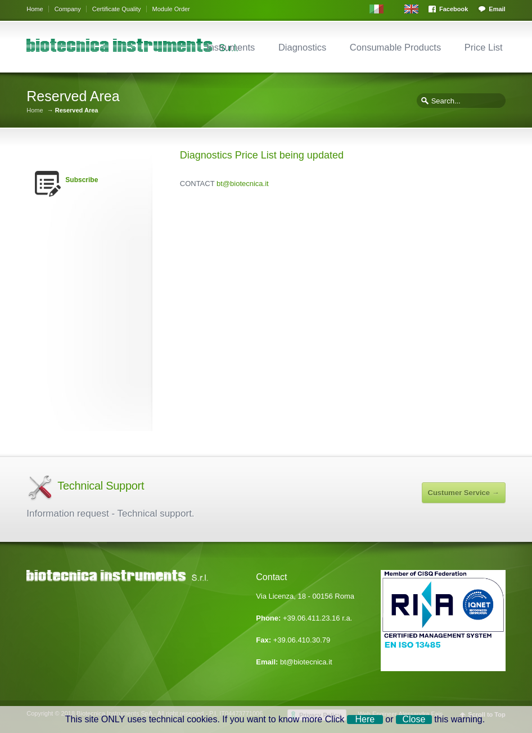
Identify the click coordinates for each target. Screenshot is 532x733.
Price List (484, 47)
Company (68, 9)
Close (413, 719)
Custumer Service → (463, 492)
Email (497, 9)
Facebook (453, 9)
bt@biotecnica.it (243, 183)
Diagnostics (302, 47)
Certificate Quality (116, 9)
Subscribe (81, 180)
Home (34, 9)
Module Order (171, 9)
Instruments (230, 47)
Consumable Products (395, 47)
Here (365, 719)
